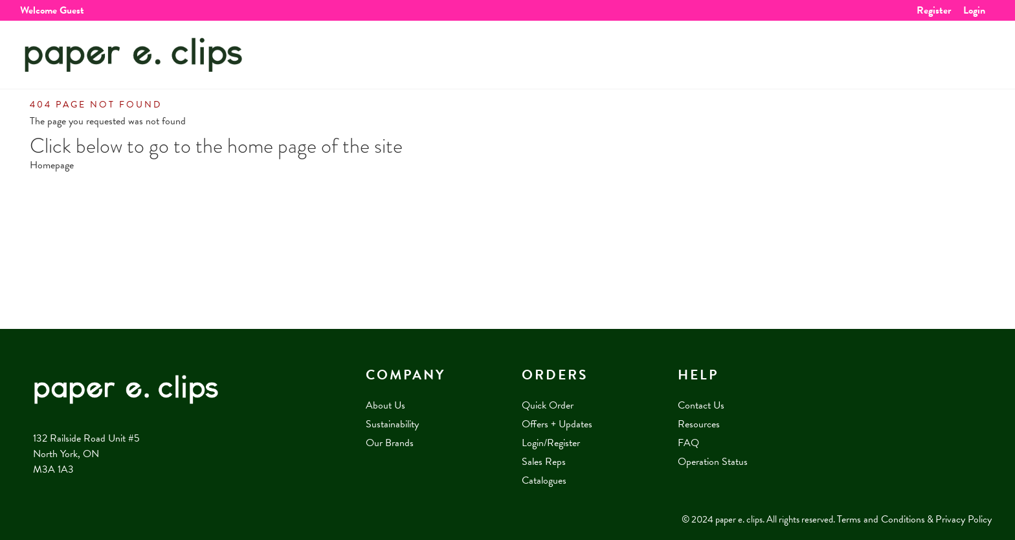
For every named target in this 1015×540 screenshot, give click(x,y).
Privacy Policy (963, 519)
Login (974, 10)
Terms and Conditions (881, 519)
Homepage (52, 165)
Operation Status (713, 461)
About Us (385, 405)
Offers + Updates (557, 424)
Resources (699, 424)
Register (934, 10)
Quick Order (548, 405)
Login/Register (551, 443)
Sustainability (392, 424)
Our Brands (390, 443)
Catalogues (544, 480)
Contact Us (701, 405)
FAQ (688, 443)
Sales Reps (544, 461)
